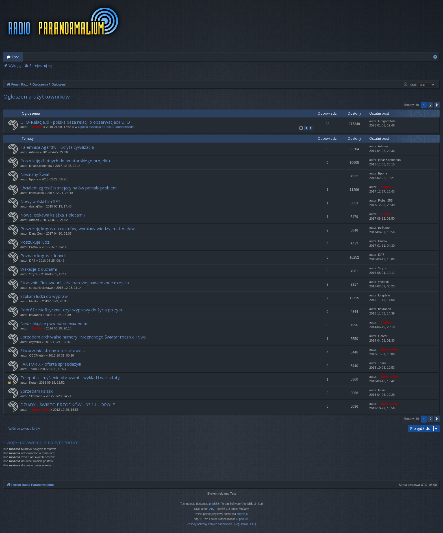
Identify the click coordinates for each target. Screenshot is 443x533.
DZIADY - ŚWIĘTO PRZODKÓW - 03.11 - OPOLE (67, 404)
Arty (211, 508)
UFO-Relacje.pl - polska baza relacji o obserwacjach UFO (75, 122)
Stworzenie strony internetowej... (52, 350)
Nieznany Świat (35, 174)
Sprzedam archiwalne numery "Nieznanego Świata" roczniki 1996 (83, 337)
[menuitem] (435, 57)
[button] (437, 105)
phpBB (213, 503)
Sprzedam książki (36, 391)
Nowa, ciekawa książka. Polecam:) (52, 215)
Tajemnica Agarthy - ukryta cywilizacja (57, 147)
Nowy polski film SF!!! (40, 201)
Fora (15, 56)
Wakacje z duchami (38, 269)
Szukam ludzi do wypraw (44, 296)
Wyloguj (14, 65)
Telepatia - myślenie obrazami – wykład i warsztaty (70, 377)
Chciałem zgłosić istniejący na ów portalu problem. (69, 188)
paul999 (244, 519)
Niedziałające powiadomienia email (54, 323)
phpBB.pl (242, 513)
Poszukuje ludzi (35, 242)
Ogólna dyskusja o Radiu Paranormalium (106, 126)
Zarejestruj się (40, 65)
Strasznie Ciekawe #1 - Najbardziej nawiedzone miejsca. (75, 282)
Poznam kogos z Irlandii (43, 255)
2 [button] (430, 105)
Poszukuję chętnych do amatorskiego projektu (65, 160)
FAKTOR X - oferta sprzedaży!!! (50, 364)
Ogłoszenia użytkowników (36, 96)
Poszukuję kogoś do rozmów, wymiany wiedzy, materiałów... (78, 228)
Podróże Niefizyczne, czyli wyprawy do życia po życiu (71, 310)
